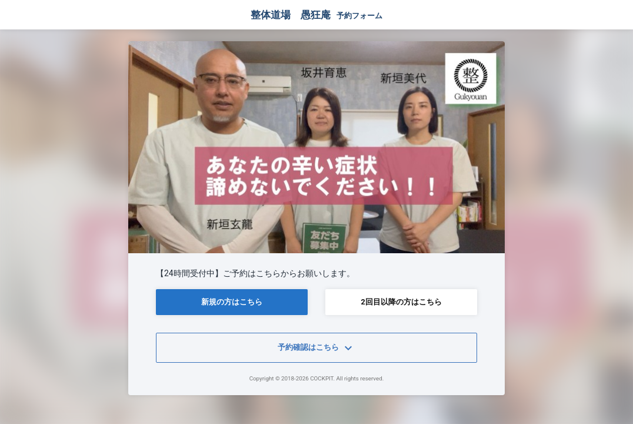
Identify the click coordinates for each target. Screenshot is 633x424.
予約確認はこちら (316, 348)
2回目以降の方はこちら (401, 301)
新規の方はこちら (231, 301)
